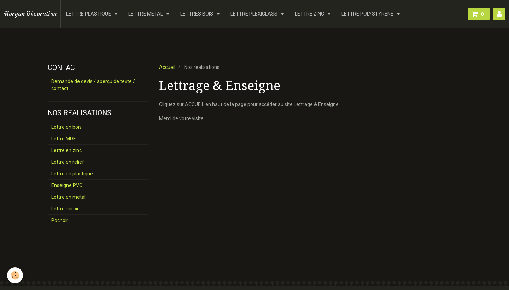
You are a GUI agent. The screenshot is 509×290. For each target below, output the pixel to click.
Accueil (167, 67)
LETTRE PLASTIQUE (89, 14)
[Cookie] (15, 275)
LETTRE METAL (146, 14)
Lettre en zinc (66, 150)
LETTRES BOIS (197, 14)
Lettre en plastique (72, 173)
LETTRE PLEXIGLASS (254, 14)
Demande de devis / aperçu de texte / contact (93, 85)
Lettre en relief (67, 162)
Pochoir (59, 220)
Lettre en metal (68, 197)
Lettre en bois (66, 127)
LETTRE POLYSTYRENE (367, 14)
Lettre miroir (65, 208)
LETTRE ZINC (310, 14)
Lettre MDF (63, 138)
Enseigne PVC (66, 185)
